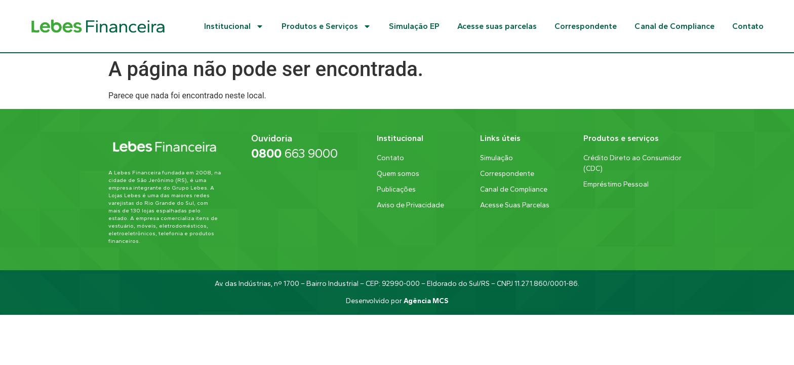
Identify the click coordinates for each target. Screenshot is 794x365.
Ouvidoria (271, 138)
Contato (748, 26)
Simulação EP (414, 26)
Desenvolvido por (397, 301)
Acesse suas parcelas (497, 26)
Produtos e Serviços (326, 26)
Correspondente (585, 26)
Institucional (234, 26)
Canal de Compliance (674, 26)
